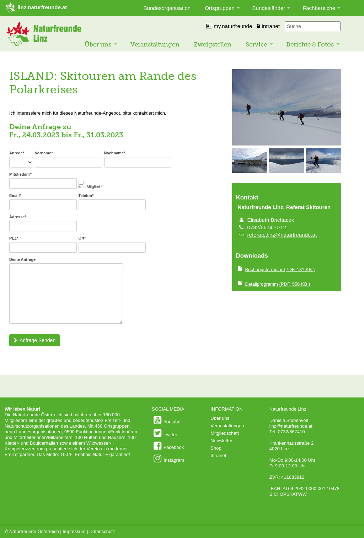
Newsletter (221, 440)
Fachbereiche (319, 8)
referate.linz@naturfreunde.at (282, 235)
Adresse (17, 217)
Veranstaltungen (155, 44)
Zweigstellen (212, 44)
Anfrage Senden (34, 340)
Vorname (44, 153)
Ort (82, 238)
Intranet (268, 26)
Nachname (114, 153)
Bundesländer (268, 8)
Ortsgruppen (219, 8)
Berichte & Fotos (310, 44)
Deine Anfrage (22, 259)
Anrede (16, 153)
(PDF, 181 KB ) (280, 269)
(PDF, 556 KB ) (277, 284)
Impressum (74, 531)
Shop (215, 448)
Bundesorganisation (167, 8)
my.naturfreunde (229, 26)
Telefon (86, 195)
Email (15, 195)
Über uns (98, 44)
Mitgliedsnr (20, 174)
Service (256, 44)
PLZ (13, 238)
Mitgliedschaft (224, 433)
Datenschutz (102, 531)
